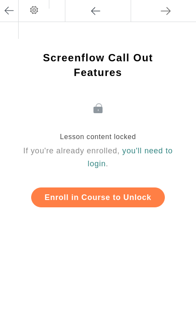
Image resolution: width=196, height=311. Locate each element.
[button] (57, 4)
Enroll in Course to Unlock (98, 197)
